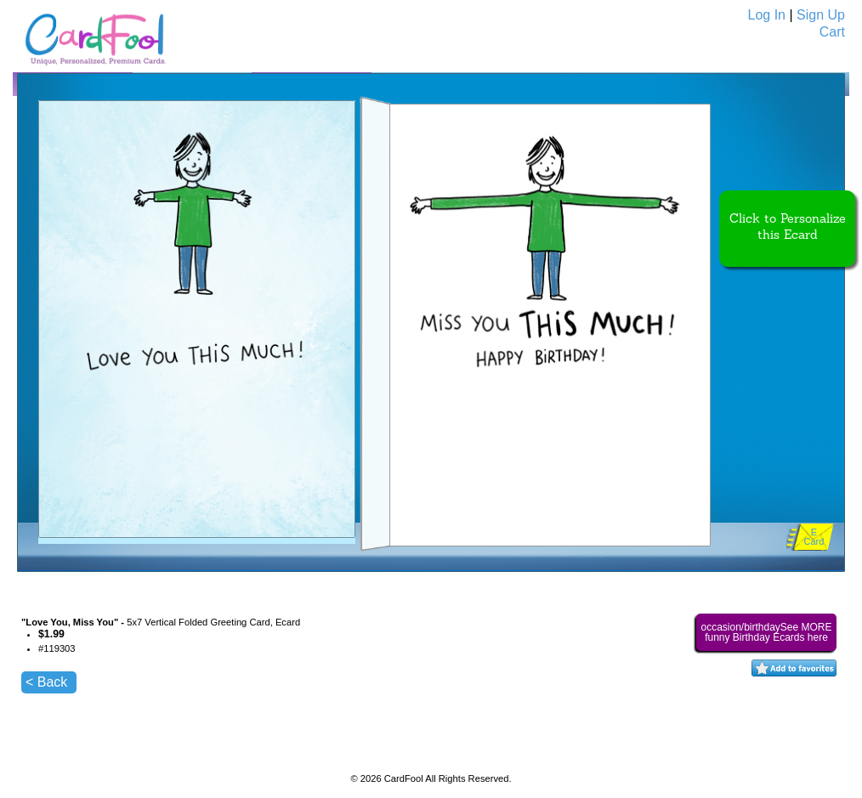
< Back (46, 682)
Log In (766, 15)
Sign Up (821, 15)
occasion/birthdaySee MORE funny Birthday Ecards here (765, 632)
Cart (832, 32)
